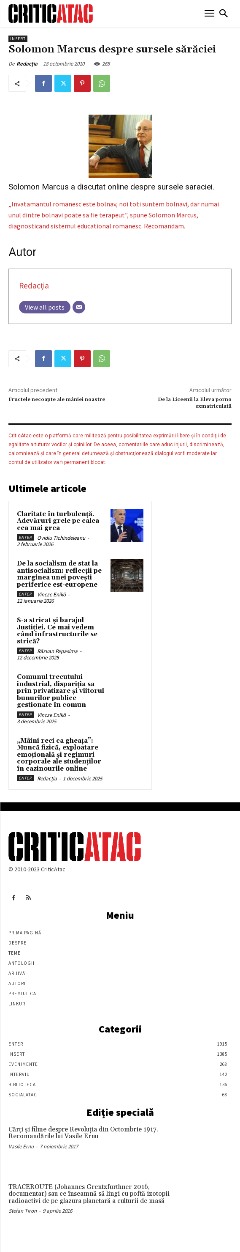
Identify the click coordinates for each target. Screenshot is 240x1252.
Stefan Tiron (22, 1210)
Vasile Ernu (21, 1146)
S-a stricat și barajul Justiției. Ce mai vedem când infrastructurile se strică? (57, 630)
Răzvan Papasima (57, 651)
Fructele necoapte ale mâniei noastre (56, 399)
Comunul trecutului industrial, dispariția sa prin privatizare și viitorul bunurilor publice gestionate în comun (60, 691)
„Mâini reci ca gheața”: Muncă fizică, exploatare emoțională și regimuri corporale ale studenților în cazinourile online (59, 755)
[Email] (79, 307)
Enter (25, 537)
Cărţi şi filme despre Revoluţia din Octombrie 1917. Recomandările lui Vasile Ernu (83, 1133)
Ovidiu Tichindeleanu (61, 537)
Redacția (27, 63)
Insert (17, 39)
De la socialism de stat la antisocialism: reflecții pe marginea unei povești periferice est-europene (59, 574)
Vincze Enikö (51, 594)
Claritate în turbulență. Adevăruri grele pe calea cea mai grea (58, 521)
